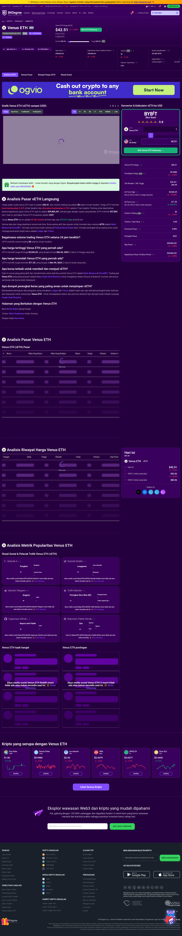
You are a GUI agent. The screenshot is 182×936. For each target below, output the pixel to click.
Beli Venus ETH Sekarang (151, 150)
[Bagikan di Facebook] (144, 492)
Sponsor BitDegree (89, 900)
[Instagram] (152, 887)
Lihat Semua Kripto (91, 786)
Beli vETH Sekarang (91, 30)
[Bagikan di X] (138, 492)
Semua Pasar (27, 75)
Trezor (51, 231)
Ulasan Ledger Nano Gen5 (51, 910)
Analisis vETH (10, 75)
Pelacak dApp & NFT (9, 911)
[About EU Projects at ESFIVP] (132, 902)
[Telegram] (130, 887)
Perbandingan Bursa (9, 893)
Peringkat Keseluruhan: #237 (12, 33)
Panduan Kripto (7, 865)
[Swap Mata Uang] (150, 135)
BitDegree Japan (89, 904)
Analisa (16, 773)
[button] (100, 6)
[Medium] (148, 887)
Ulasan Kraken (88, 869)
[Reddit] (157, 887)
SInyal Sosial (66, 75)
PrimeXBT (16, 228)
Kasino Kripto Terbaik (9, 900)
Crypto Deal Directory (51, 276)
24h (128, 51)
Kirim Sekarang (39, 581)
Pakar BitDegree (88, 882)
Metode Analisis (88, 886)
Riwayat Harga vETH (47, 75)
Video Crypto (6, 872)
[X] (125, 887)
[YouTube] (134, 887)
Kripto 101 (5, 858)
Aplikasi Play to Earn (9, 879)
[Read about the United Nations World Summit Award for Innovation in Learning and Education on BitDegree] (172, 902)
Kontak (85, 911)
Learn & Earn (6, 854)
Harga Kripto (6, 907)
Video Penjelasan (16, 313)
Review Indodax (88, 865)
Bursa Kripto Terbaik (9, 889)
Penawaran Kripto (8, 876)
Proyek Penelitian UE (90, 889)
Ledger (40, 231)
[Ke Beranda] (4, 21)
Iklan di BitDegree (89, 897)
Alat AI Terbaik (7, 904)
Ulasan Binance (88, 858)
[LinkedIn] (143, 887)
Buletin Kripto (6, 861)
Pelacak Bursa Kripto (63, 228)
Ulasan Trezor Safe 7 (49, 907)
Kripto (10, 21)
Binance (5, 228)
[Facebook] (139, 887)
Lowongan (86, 907)
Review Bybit (87, 854)
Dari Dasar (19, 318)
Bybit (113, 224)
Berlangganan (170, 858)
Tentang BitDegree (89, 879)
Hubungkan (173, 6)
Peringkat (20, 21)
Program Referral (89, 893)
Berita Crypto (6, 869)
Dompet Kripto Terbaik (10, 897)
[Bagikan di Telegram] (156, 492)
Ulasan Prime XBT (89, 861)
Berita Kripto (12, 309)
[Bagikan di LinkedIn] (150, 492)
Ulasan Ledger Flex (49, 903)
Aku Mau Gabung (122, 826)
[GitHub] (162, 887)
